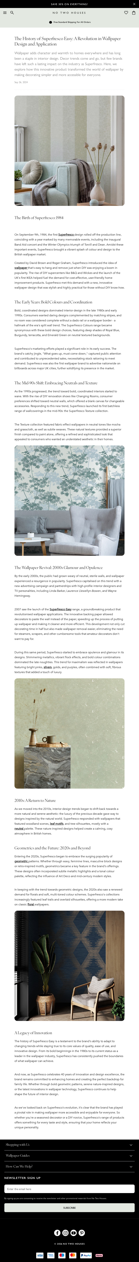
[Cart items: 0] (133, 12)
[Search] (12, 12)
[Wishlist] (126, 12)
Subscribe (69, 1207)
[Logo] (69, 13)
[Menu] (5, 12)
